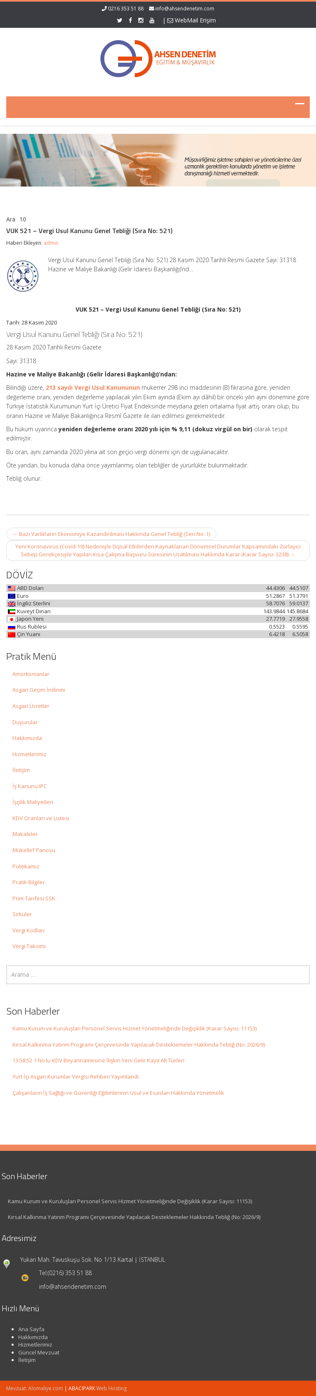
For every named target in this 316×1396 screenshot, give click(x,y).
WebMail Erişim (191, 20)
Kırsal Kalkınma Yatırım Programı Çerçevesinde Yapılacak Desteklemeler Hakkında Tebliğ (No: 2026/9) (138, 1044)
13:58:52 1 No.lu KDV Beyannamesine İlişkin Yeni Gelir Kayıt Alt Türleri (98, 1060)
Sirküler (22, 914)
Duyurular (25, 722)
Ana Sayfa (28, 1329)
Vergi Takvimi (29, 946)
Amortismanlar (30, 674)
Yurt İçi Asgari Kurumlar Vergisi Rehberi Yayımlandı (75, 1076)
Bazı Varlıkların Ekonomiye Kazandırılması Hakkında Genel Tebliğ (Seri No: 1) (111, 534)
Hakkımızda (27, 738)
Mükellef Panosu (33, 850)
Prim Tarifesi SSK (33, 898)
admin (51, 242)
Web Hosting (111, 1388)
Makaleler (25, 834)
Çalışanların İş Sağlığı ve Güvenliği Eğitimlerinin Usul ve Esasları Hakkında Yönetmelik (118, 1092)
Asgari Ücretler (30, 706)
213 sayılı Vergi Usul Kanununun (93, 387)
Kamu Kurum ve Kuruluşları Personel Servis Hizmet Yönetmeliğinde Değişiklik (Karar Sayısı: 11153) (134, 1028)
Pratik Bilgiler (28, 882)
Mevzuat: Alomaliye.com (34, 1388)
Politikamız (25, 866)
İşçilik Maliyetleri (32, 802)
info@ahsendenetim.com (184, 8)
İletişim (21, 770)
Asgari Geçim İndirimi (38, 689)
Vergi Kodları (28, 930)
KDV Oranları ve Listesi (40, 818)
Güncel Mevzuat (35, 1352)
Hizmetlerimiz (29, 754)
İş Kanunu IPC (29, 786)
